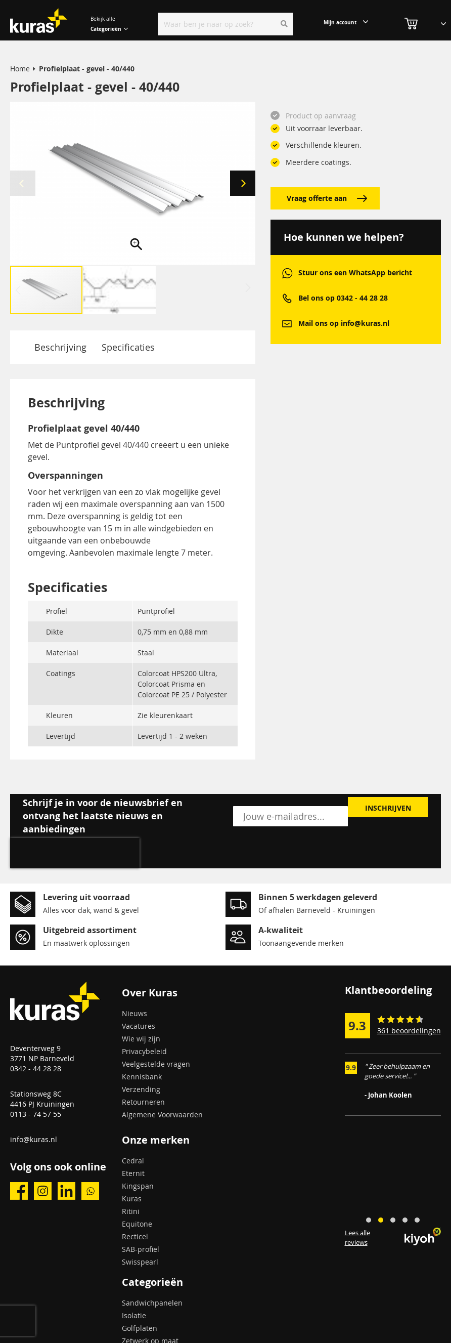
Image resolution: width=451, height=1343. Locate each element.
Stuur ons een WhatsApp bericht (355, 272)
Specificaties (128, 347)
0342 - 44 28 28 (35, 1068)
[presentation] (75, 853)
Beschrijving (60, 347)
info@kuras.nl (33, 1139)
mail (287, 323)
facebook (19, 1191)
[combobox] (225, 24)
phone (287, 298)
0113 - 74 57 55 (35, 1114)
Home (20, 68)
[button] (242, 183)
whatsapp (287, 273)
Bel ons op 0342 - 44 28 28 (343, 298)
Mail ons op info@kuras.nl (343, 323)
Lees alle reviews (357, 1237)
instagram (43, 1191)
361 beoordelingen (409, 1030)
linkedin (66, 1191)
